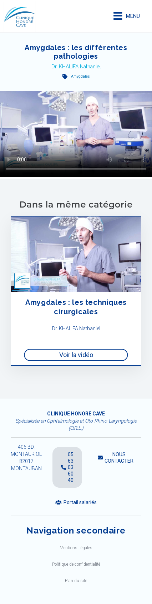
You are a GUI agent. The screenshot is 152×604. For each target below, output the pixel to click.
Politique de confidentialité (76, 564)
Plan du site (76, 580)
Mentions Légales (76, 547)
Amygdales (80, 76)
